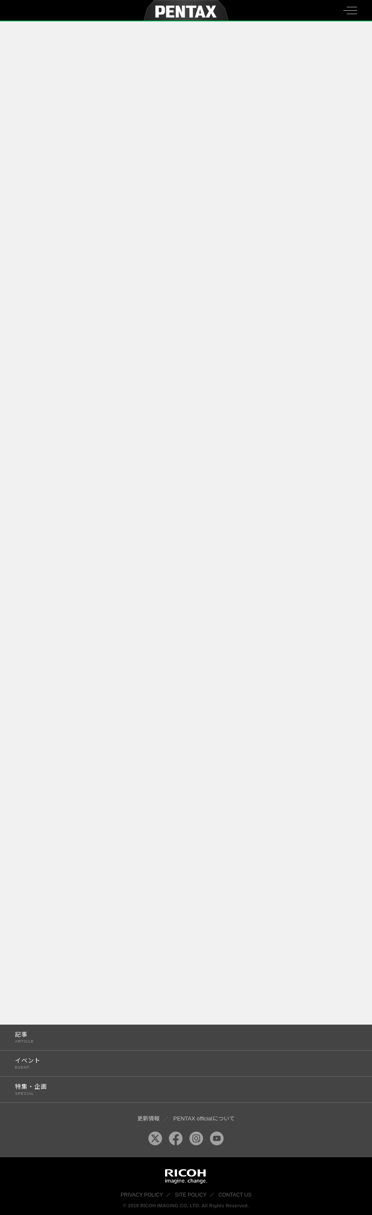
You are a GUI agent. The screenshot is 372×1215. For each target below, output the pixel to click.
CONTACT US (234, 1195)
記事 (176, 1037)
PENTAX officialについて (203, 1118)
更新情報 (148, 1118)
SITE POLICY (191, 1195)
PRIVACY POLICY (142, 1195)
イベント (176, 1063)
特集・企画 (176, 1089)
